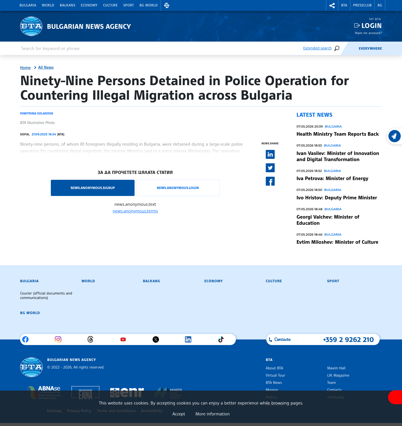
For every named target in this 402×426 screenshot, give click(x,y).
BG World (149, 5)
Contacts (334, 390)
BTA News (274, 382)
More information (212, 414)
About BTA (274, 368)
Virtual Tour (275, 375)
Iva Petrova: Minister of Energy (332, 178)
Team (331, 382)
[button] (167, 5)
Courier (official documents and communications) (46, 295)
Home (25, 68)
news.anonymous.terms (135, 211)
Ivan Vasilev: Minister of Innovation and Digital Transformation (337, 156)
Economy (89, 5)
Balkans (67, 5)
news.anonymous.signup (93, 188)
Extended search (317, 48)
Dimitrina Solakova (36, 113)
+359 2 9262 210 (348, 339)
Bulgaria (28, 5)
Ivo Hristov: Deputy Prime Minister (336, 198)
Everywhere (370, 48)
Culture (110, 5)
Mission (272, 390)
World (48, 5)
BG (379, 5)
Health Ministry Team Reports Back (337, 134)
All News (46, 67)
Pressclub (362, 5)
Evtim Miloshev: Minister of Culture (337, 242)
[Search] (336, 48)
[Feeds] (349, 48)
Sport (128, 5)
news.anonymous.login (178, 188)
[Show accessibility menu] (395, 397)
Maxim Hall (336, 368)
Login (372, 25)
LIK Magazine (338, 375)
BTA (344, 5)
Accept (178, 414)
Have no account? (368, 33)
